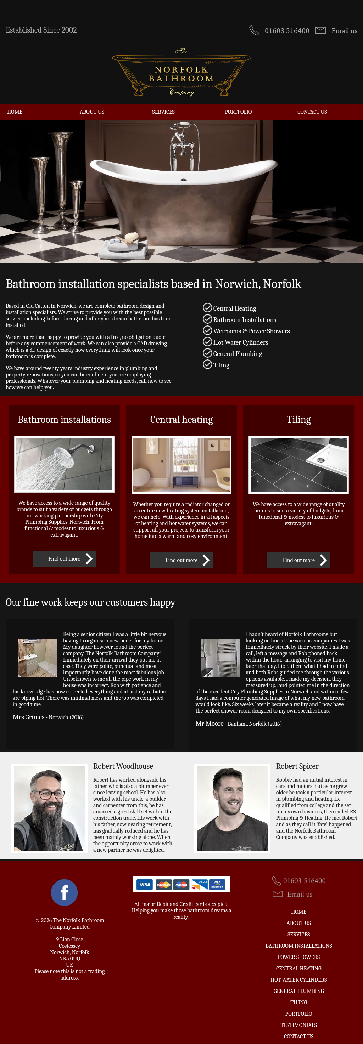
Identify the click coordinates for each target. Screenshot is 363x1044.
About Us (92, 105)
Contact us (312, 105)
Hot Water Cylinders (298, 973)
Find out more (64, 552)
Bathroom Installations (299, 939)
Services (163, 105)
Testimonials (299, 1018)
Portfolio (238, 105)
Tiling (298, 996)
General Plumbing (299, 984)
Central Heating (299, 962)
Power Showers (299, 950)
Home (14, 105)
